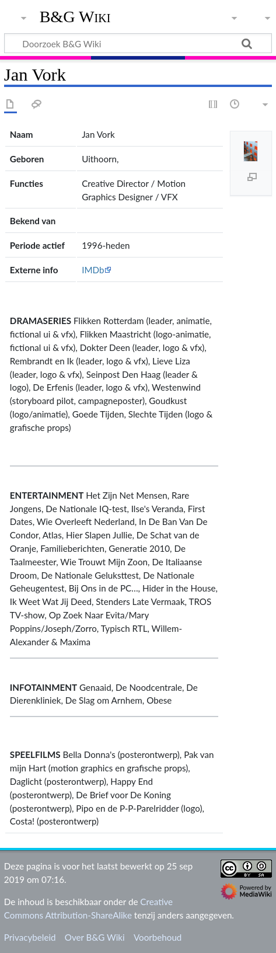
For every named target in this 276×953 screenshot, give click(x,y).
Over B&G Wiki (95, 937)
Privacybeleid (30, 937)
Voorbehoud (157, 937)
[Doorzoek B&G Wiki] (138, 43)
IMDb (93, 270)
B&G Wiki (75, 17)
